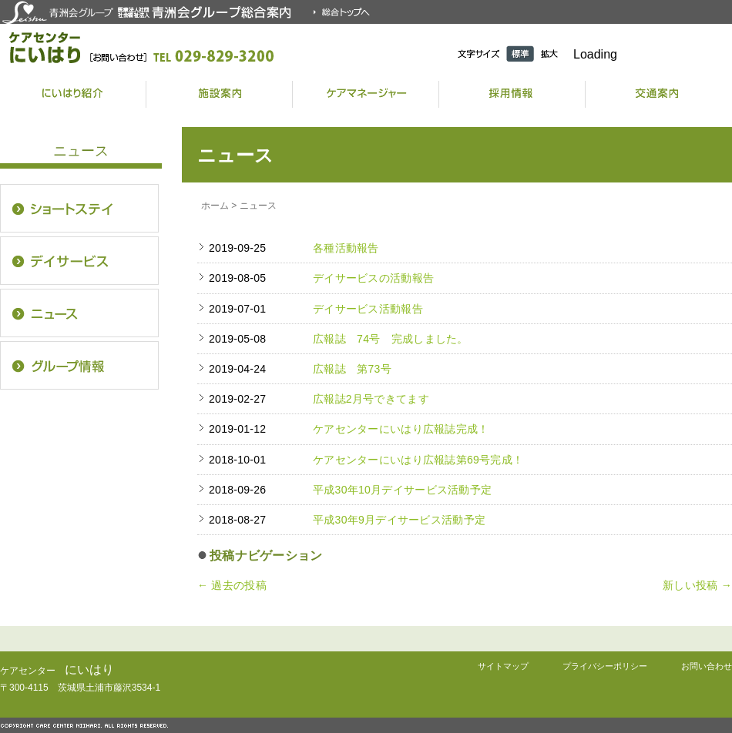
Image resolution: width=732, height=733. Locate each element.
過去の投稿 (232, 585)
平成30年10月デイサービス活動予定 (402, 490)
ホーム (215, 205)
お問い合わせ (706, 666)
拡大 (549, 53)
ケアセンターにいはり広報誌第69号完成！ (418, 460)
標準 (520, 53)
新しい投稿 (697, 585)
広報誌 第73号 (352, 369)
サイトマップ (503, 666)
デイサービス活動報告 (368, 309)
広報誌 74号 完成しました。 (390, 339)
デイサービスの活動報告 (373, 278)
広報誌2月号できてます (371, 399)
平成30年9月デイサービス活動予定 (399, 520)
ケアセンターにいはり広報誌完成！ (401, 429)
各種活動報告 (346, 248)
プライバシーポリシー (604, 666)
